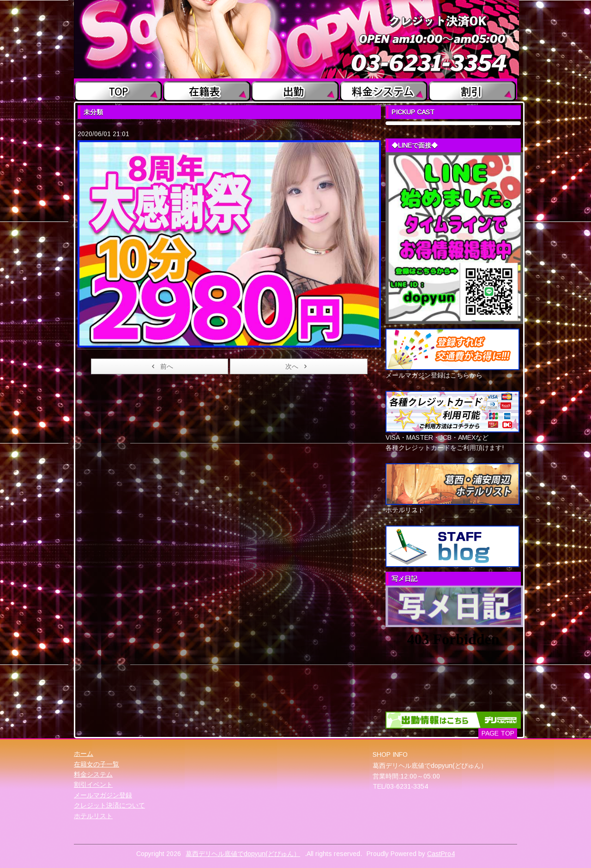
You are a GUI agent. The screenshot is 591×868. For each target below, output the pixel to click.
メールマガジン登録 (103, 795)
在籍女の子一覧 (96, 764)
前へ (161, 366)
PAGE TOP (498, 733)
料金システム (93, 774)
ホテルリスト (93, 816)
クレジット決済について (109, 805)
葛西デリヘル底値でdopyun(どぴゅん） (243, 853)
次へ (297, 366)
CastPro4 (441, 853)
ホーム (83, 753)
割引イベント (93, 784)
